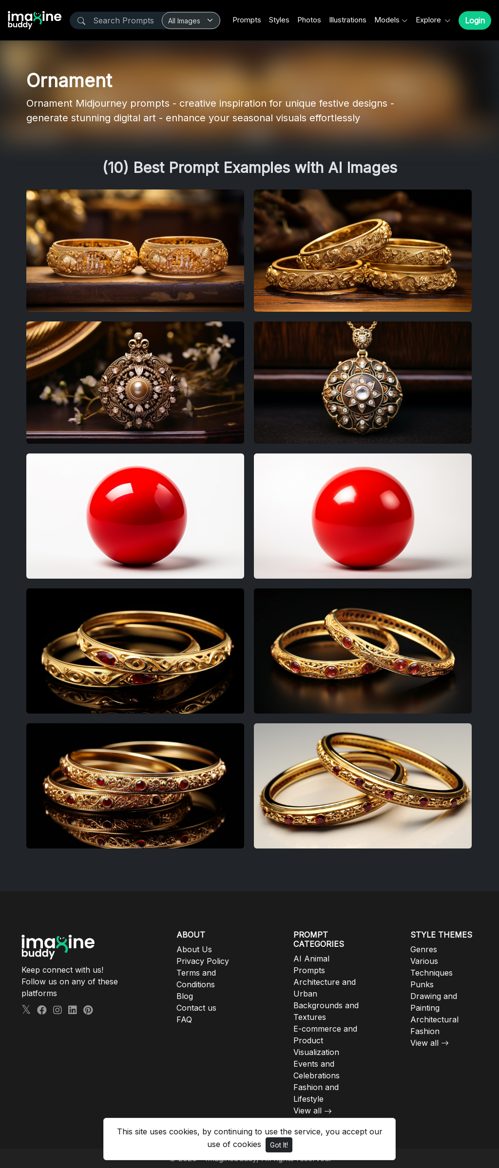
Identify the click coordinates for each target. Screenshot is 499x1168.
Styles (279, 19)
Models (387, 19)
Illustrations (347, 19)
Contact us (196, 1008)
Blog (184, 996)
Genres (423, 949)
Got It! (279, 1145)
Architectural (434, 1019)
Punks (422, 984)
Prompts (246, 19)
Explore (429, 19)
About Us (194, 949)
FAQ (184, 1019)
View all (307, 1110)
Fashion (425, 1031)
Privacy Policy (202, 961)
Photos (309, 19)
